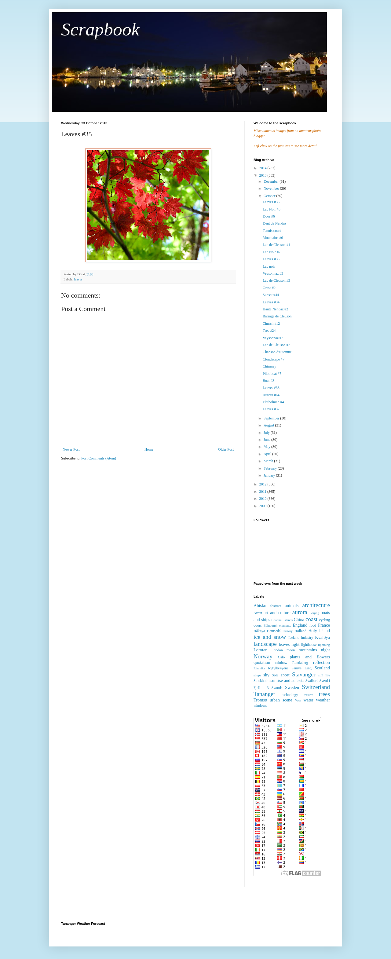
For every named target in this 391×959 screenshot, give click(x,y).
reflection (321, 662)
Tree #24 (269, 330)
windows (260, 705)
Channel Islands (282, 620)
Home (148, 449)
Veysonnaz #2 (273, 338)
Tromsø (260, 699)
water (308, 699)
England (300, 625)
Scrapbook (100, 29)
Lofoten (261, 649)
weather (323, 699)
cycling (324, 620)
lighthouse (308, 644)
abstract (275, 606)
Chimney (269, 366)
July (267, 432)
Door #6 (269, 216)
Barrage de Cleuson (277, 316)
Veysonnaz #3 (273, 273)
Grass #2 (269, 288)
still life (324, 675)
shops (257, 675)
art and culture (277, 612)
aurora (299, 612)
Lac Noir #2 (271, 252)
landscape (265, 644)
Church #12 (271, 323)
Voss (298, 700)
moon (291, 650)
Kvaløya (322, 637)
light (295, 644)
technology (290, 695)
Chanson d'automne (277, 352)
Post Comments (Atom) (98, 458)
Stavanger (304, 674)
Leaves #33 (271, 388)
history (288, 631)
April (268, 454)
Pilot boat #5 (272, 374)
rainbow (281, 663)
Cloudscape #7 (273, 359)
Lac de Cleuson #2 (276, 345)
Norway (263, 656)
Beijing (314, 613)
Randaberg (300, 663)
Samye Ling (301, 668)
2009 (263, 506)
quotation (262, 662)
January (270, 475)
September (272, 418)
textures (308, 695)
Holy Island (319, 630)
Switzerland (316, 687)
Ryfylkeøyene (278, 668)
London (277, 650)
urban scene (281, 699)
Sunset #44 (271, 295)
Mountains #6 (273, 238)
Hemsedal (274, 631)
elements (285, 625)
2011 (263, 491)
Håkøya (259, 631)
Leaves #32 (271, 409)
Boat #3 (268, 381)
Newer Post (71, 449)
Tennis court (272, 231)
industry (307, 637)
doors (258, 625)
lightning (324, 644)
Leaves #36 (271, 202)
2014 (263, 168)
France (324, 625)
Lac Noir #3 (271, 209)
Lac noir (269, 266)
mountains (308, 649)
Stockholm (261, 681)
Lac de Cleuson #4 (276, 245)
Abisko (260, 605)
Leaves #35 (271, 259)
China (299, 619)
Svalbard (312, 681)
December (272, 181)
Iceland (293, 637)
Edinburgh (270, 625)
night (325, 649)
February (271, 468)
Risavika (259, 668)
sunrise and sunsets (287, 680)
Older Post (226, 449)
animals (292, 605)
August (269, 425)
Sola (275, 675)
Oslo (281, 657)
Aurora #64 (271, 395)
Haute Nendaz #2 (275, 309)
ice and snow (270, 637)
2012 (263, 484)
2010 (263, 498)
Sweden (292, 687)
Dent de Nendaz (274, 223)
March (269, 461)
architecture (316, 605)
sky (266, 674)
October (270, 196)
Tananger (264, 694)
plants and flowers (310, 656)
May (267, 447)
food (312, 625)
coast (311, 619)
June (267, 439)
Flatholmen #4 (273, 402)
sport (285, 674)
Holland (300, 631)
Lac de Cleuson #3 (276, 280)
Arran (258, 613)
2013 (263, 175)
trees (324, 694)
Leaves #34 (271, 302)
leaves (78, 279)
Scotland (322, 667)
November (272, 188)
